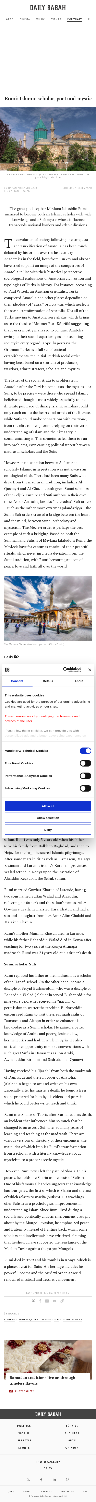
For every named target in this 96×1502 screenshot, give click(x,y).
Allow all (48, 806)
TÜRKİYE (72, 1426)
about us (46, 1491)
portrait (9, 1319)
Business (72, 1433)
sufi (56, 1319)
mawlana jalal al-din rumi (35, 1319)
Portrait (74, 19)
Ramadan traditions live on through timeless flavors (42, 1380)
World (24, 1433)
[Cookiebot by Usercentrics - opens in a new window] (63, 669)
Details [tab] (48, 680)
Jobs (11, 1491)
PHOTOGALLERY (24, 1391)
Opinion (72, 1447)
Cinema (25, 19)
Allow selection (48, 818)
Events (56, 19)
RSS (85, 1491)
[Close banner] (89, 669)
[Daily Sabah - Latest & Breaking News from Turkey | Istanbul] (48, 7)
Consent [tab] (17, 680)
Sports (24, 1447)
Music (40, 19)
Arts (10, 19)
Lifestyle (24, 1440)
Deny (48, 829)
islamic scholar (72, 1319)
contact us (67, 1491)
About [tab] (78, 680)
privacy (27, 1491)
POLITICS (24, 1426)
